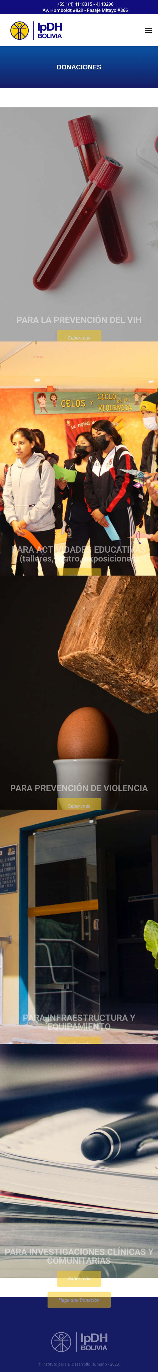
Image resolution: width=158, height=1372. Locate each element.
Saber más (79, 1299)
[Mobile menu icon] (148, 30)
